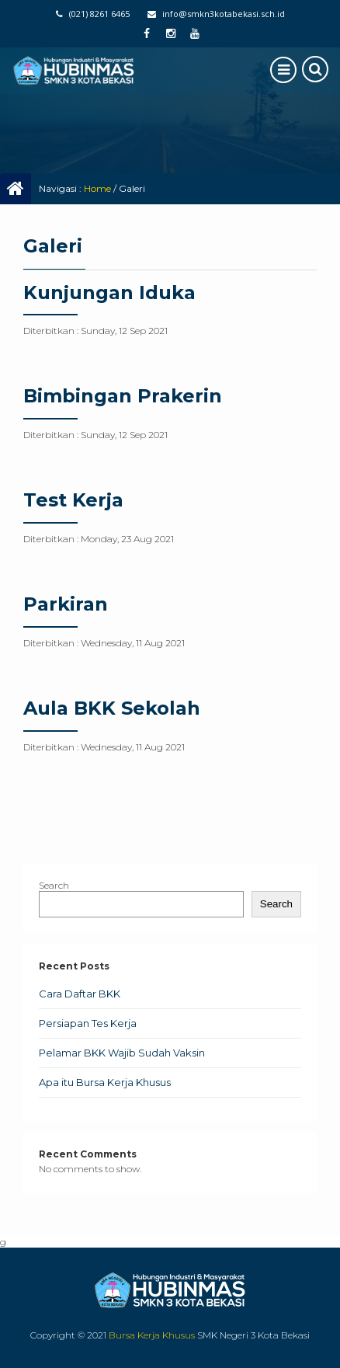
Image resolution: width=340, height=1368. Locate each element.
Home (97, 188)
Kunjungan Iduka (109, 292)
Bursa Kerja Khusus (152, 1335)
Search (54, 885)
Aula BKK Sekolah (111, 708)
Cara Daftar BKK (79, 993)
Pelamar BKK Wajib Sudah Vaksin (122, 1052)
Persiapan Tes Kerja (88, 1023)
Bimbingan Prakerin (122, 396)
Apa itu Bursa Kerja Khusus (105, 1082)
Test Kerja (73, 500)
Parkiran (65, 604)
